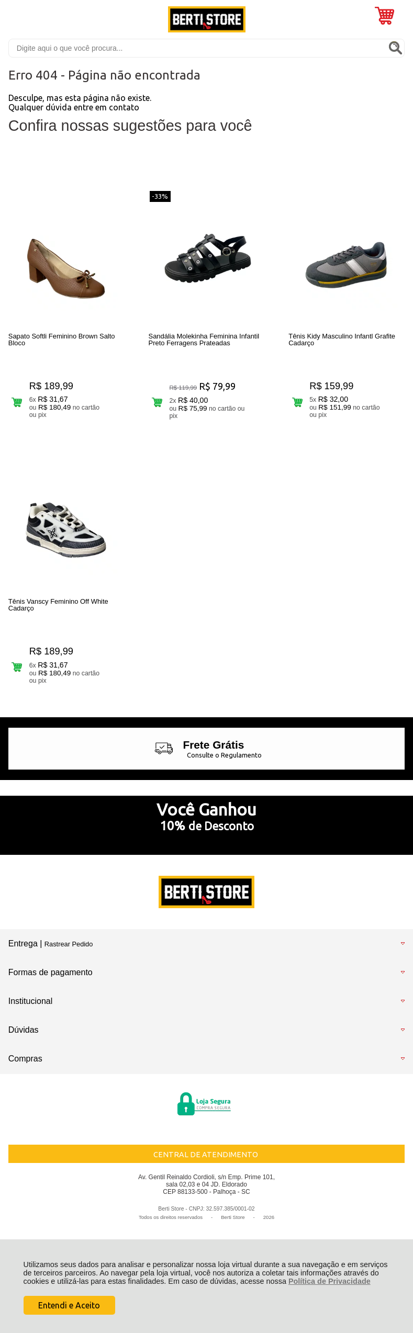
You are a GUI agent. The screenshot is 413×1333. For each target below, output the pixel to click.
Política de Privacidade (329, 1281)
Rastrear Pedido (68, 947)
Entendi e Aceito (69, 1305)
